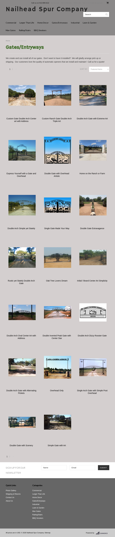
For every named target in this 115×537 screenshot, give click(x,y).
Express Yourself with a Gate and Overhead (21, 174)
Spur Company (47, 9)
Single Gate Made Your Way (56, 228)
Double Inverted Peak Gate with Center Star (57, 336)
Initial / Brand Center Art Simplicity (92, 281)
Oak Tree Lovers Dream (56, 281)
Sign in (85, 3)
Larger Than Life (26, 22)
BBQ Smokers (40, 30)
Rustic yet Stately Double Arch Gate (21, 282)
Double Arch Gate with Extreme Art (92, 118)
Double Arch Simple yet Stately (21, 228)
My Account (55, 3)
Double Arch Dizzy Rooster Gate (92, 335)
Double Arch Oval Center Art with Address (21, 336)
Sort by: (84, 69)
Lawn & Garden (90, 22)
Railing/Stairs (25, 30)
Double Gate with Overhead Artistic (56, 174)
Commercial (11, 22)
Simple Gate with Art (57, 445)
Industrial (75, 22)
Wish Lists (77, 3)
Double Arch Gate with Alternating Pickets (21, 391)
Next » (13, 457)
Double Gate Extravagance (92, 228)
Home (8, 41)
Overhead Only (56, 390)
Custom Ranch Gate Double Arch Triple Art (57, 119)
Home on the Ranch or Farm (92, 173)
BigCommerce (102, 533)
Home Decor (43, 22)
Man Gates (11, 30)
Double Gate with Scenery (21, 445)
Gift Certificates (66, 3)
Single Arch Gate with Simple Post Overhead (92, 391)
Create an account (96, 3)
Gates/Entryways (60, 22)
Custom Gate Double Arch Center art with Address (21, 119)
